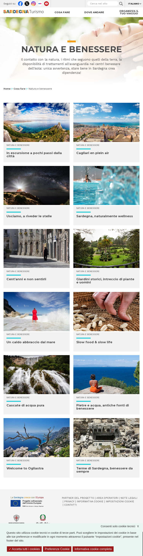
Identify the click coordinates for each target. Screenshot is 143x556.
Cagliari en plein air (92, 153)
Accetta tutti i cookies (24, 549)
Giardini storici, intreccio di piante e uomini (105, 280)
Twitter (27, 2)
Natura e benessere (18, 145)
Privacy (69, 501)
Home (7, 88)
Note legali (128, 498)
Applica (121, 3)
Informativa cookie (90, 501)
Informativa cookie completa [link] (93, 549)
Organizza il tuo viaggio (129, 12)
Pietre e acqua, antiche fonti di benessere (102, 406)
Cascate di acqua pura (25, 405)
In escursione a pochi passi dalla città (34, 154)
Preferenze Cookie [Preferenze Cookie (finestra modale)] (57, 549)
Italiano (133, 3)
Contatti (70, 504)
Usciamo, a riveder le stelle (29, 216)
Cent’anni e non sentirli (26, 279)
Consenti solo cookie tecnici (122, 526)
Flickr (40, 2)
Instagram (33, 2)
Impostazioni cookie (120, 501)
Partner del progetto (78, 498)
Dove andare (94, 12)
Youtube (46, 2)
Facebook (20, 2)
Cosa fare (62, 12)
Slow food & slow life (94, 342)
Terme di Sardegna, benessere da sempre (104, 469)
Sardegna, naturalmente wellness (104, 216)
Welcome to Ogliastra (25, 468)
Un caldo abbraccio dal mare (31, 342)
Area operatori (107, 498)
